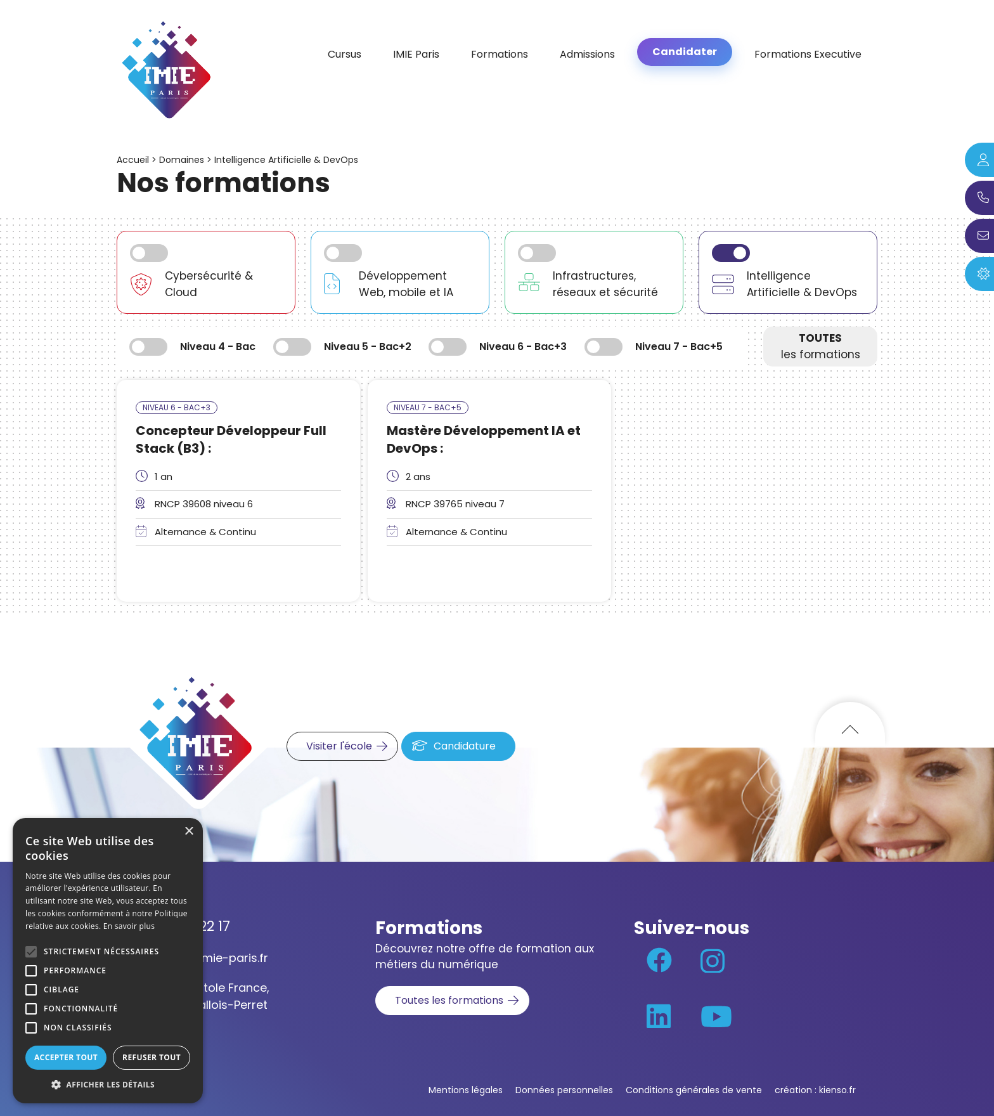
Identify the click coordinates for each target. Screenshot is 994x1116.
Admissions (587, 54)
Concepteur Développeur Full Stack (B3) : (231, 439)
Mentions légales (466, 1090)
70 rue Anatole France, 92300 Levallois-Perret (206, 996)
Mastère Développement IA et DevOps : (484, 439)
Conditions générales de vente (694, 1090)
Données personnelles (564, 1090)
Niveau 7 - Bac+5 (428, 407)
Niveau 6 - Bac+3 (176, 407)
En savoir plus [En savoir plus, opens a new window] (129, 926)
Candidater (684, 51)
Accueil (133, 159)
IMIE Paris (416, 54)
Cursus (344, 54)
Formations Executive (808, 54)
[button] (107, 1084)
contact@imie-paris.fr (205, 958)
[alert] (108, 960)
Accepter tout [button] (66, 1057)
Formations (499, 54)
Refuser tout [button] (151, 1057)
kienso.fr (837, 1090)
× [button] (188, 831)
